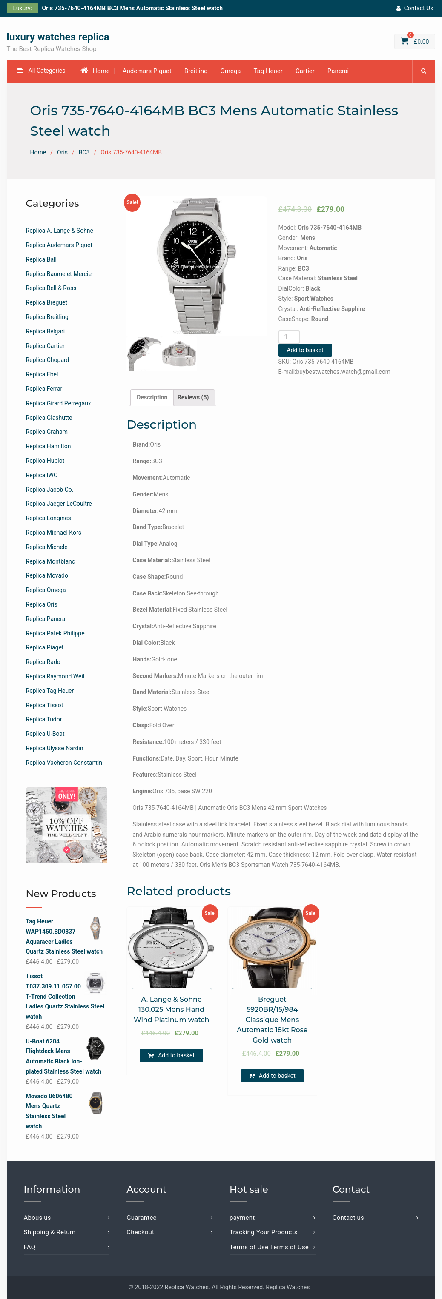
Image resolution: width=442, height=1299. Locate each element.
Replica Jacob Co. (50, 489)
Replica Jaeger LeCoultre (59, 504)
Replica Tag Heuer (50, 690)
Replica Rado (43, 662)
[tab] (152, 397)
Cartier (305, 71)
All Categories (41, 71)
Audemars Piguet (147, 71)
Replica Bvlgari (45, 331)
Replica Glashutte (49, 417)
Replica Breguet (46, 302)
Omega (230, 71)
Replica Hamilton (48, 446)
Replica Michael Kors (53, 532)
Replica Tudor (44, 719)
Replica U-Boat (45, 733)
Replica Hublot (45, 460)
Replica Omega (46, 590)
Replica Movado (47, 576)
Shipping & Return (50, 1232)
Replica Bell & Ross (51, 288)
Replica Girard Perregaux (58, 403)
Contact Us (414, 8)
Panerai (338, 71)
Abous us (37, 1218)
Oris (62, 152)
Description (152, 397)
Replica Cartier (45, 345)
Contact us (348, 1218)
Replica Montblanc (50, 561)
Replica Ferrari (45, 388)
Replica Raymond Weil (55, 676)
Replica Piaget (45, 647)
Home (94, 71)
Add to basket (305, 350)
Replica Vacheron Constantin (64, 762)
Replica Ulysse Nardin (54, 748)
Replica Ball (41, 259)
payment (242, 1218)
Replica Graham (47, 432)
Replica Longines (48, 518)
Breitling (196, 71)
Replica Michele (47, 547)
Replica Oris (41, 604)
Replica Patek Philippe (55, 633)
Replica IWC (41, 475)
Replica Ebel (42, 374)
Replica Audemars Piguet (59, 245)
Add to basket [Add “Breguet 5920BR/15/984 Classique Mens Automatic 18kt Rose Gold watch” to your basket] (277, 1076)
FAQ (30, 1247)
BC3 (84, 152)
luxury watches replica (58, 37)
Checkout (140, 1232)
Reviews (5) (193, 397)
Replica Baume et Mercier (60, 274)
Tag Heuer (267, 71)
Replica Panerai (46, 618)
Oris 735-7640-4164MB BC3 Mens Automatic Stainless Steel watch (132, 8)
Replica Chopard (47, 360)
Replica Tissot (44, 705)
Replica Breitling (47, 316)
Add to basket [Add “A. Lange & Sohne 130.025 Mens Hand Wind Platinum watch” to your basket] (176, 1055)
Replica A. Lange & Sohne (59, 231)
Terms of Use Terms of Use (269, 1247)
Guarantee (141, 1218)
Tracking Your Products (264, 1232)
